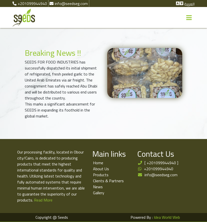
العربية (189, 4)
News (98, 186)
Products (100, 174)
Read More (43, 200)
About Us (101, 168)
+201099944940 (158, 168)
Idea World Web (167, 217)
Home (98, 162)
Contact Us (155, 153)
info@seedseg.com (161, 174)
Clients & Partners (108, 180)
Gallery (98, 192)
